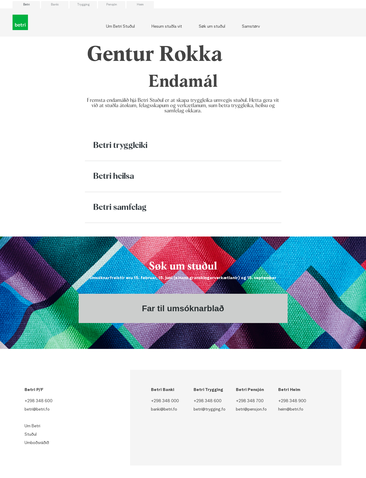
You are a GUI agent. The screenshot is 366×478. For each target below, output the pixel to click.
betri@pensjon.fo (251, 409)
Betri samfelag (120, 207)
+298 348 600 (39, 401)
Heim (140, 4)
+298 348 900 (292, 401)
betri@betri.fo (37, 409)
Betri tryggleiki (120, 145)
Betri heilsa (113, 176)
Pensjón (111, 4)
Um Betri (32, 426)
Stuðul (31, 435)
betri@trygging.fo (209, 409)
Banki (55, 4)
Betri (26, 4)
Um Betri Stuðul (120, 27)
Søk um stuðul (212, 27)
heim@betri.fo (290, 409)
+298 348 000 (165, 401)
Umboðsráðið (37, 443)
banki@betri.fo (164, 409)
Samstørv (251, 27)
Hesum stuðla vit (167, 27)
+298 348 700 (250, 401)
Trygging (83, 4)
